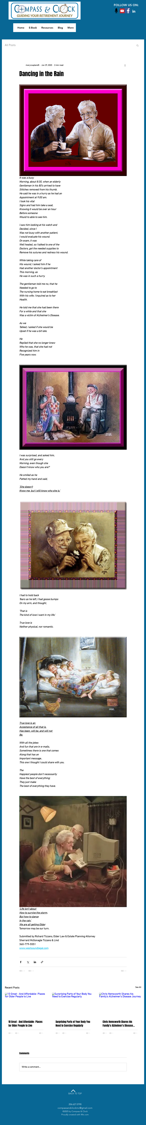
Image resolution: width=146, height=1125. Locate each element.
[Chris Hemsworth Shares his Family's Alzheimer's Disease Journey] (120, 1004)
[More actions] (125, 65)
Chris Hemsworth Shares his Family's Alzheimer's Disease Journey (118, 1023)
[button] (137, 45)
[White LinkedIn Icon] (134, 11)
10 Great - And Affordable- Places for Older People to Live (25, 1023)
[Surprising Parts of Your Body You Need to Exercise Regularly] (73, 1004)
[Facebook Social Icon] (127, 10)
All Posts (10, 45)
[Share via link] (42, 962)
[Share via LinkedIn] (35, 962)
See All (138, 987)
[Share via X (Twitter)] (27, 962)
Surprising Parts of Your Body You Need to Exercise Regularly (73, 1023)
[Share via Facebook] (20, 962)
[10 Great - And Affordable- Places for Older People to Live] (26, 1004)
